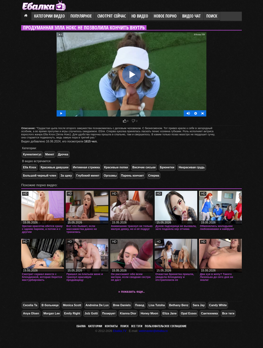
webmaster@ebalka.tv (153, 330)
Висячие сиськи (144, 167)
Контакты (111, 326)
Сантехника (209, 313)
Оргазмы (110, 175)
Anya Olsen (31, 313)
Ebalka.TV (120, 330)
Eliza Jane (170, 313)
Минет (49, 154)
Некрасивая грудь (192, 167)
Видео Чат (191, 16)
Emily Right (72, 313)
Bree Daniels (122, 305)
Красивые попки (116, 167)
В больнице (50, 305)
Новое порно (165, 16)
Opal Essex (189, 313)
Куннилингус (32, 154)
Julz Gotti (91, 313)
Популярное (81, 16)
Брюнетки (167, 167)
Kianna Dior (128, 313)
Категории (95, 326)
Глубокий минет (88, 175)
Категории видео (49, 16)
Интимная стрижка (86, 167)
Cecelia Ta (30, 305)
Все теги (228, 313)
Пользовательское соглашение (165, 326)
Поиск (211, 16)
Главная (26, 16)
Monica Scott (72, 305)
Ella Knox (29, 167)
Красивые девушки (55, 167)
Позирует (109, 313)
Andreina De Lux (97, 305)
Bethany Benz (178, 305)
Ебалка (81, 326)
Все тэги (136, 326)
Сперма (153, 175)
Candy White (218, 305)
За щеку (66, 175)
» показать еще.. (131, 291)
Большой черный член (39, 175)
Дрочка (63, 154)
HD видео (140, 16)
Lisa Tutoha (156, 305)
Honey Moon (149, 313)
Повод (139, 305)
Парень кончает (132, 175)
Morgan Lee (51, 313)
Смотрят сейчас (111, 16)
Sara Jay (199, 305)
